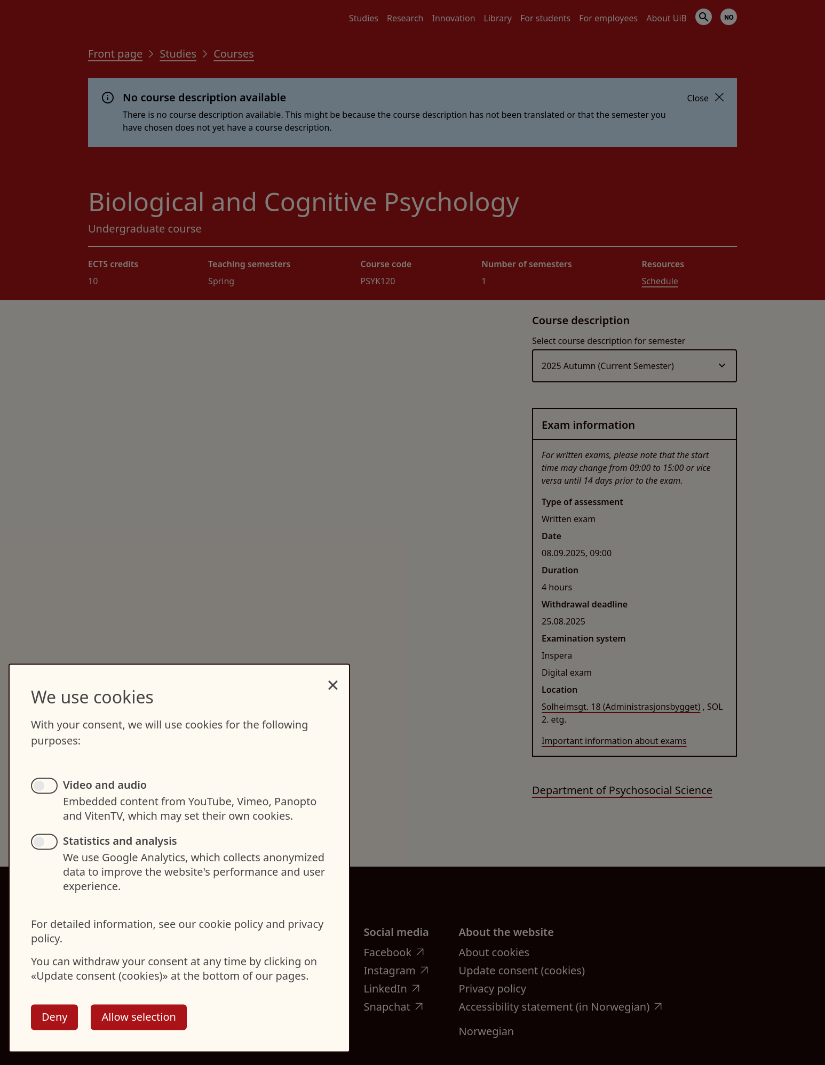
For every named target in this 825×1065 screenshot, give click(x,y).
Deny (54, 1017)
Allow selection (138, 1017)
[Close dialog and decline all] (333, 679)
